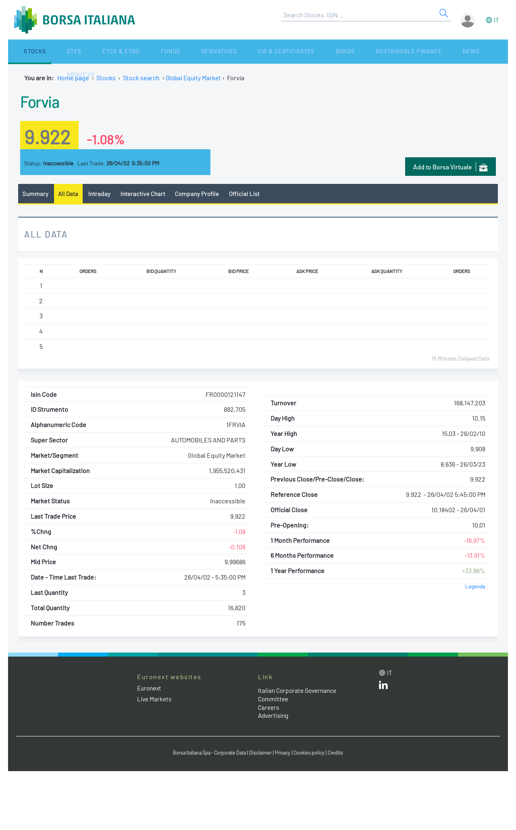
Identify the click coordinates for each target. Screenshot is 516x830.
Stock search (141, 77)
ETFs (52, 51)
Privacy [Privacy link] (286, 753)
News (380, 51)
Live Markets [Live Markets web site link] (155, 699)
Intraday (102, 194)
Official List (252, 194)
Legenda (475, 587)
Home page (73, 77)
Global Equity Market (194, 77)
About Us (412, 51)
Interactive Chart (146, 194)
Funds (126, 51)
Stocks (24, 51)
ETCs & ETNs (88, 51)
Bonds (272, 51)
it (496, 20)
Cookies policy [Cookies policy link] (314, 753)
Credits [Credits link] (341, 753)
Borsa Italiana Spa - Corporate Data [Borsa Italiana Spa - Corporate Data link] (206, 753)
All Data (70, 194)
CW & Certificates (223, 51)
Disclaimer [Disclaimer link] (262, 753)
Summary (36, 194)
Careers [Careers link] (269, 707)
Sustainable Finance (326, 51)
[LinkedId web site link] (383, 687)
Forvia (42, 100)
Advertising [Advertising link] (274, 716)
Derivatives (165, 51)
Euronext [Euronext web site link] (150, 688)
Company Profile (203, 194)
